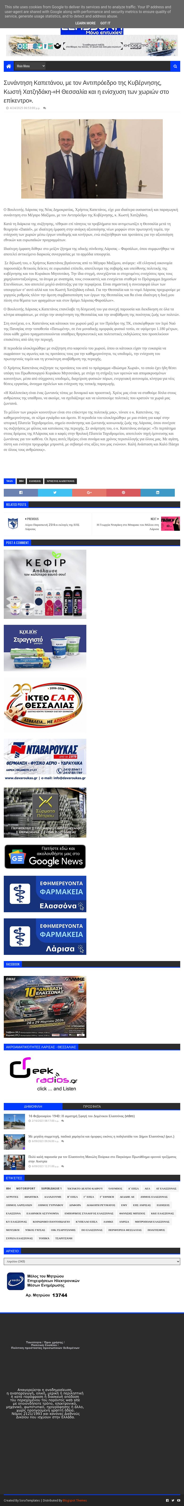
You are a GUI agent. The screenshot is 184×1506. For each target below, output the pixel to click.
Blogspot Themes (75, 1500)
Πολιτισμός (156, 1230)
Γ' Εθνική (107, 1196)
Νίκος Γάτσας (35, 1230)
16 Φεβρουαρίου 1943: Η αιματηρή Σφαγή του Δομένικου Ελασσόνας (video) (82, 1116)
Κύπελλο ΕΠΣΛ (86, 1221)
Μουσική (13, 1230)
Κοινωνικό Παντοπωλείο (51, 1221)
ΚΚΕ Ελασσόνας (162, 1213)
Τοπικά (44, 1238)
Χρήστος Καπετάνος (61, 481)
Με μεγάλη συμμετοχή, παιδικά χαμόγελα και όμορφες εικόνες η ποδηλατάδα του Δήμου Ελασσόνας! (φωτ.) (101, 1136)
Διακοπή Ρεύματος (101, 1205)
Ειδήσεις (35, 481)
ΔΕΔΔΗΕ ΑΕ (127, 1196)
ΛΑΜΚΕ (108, 1221)
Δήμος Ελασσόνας (153, 1196)
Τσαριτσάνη (63, 1238)
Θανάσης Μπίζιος (132, 1213)
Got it (105, 23)
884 (21, 481)
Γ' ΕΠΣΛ (89, 1196)
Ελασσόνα (13, 1213)
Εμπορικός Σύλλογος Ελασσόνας (89, 1213)
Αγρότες (12, 1196)
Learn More (85, 23)
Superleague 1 (51, 1188)
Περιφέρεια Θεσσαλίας (125, 1230)
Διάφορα (75, 1205)
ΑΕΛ (147, 1188)
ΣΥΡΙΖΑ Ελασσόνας (19, 1238)
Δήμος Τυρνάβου (50, 1205)
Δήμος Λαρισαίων (19, 1205)
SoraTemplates (29, 1500)
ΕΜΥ (124, 1205)
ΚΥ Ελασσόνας (16, 1221)
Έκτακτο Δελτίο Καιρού (85, 1188)
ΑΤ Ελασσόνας (166, 1188)
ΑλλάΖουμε (52, 1196)
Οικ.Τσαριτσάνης (63, 1230)
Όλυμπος (115, 1188)
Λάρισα (124, 1221)
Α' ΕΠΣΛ (133, 1188)
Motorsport (25, 1188)
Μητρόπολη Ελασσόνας (152, 1221)
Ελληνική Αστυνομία (43, 1213)
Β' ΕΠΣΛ (72, 1196)
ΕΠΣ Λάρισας (142, 1205)
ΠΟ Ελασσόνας (91, 1230)
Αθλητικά (31, 1196)
